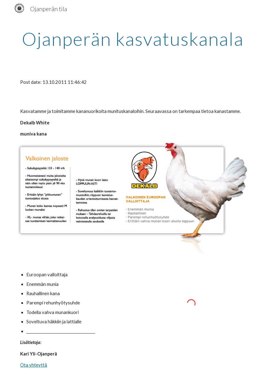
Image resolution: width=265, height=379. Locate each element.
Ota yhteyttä (33, 365)
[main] (132, 38)
